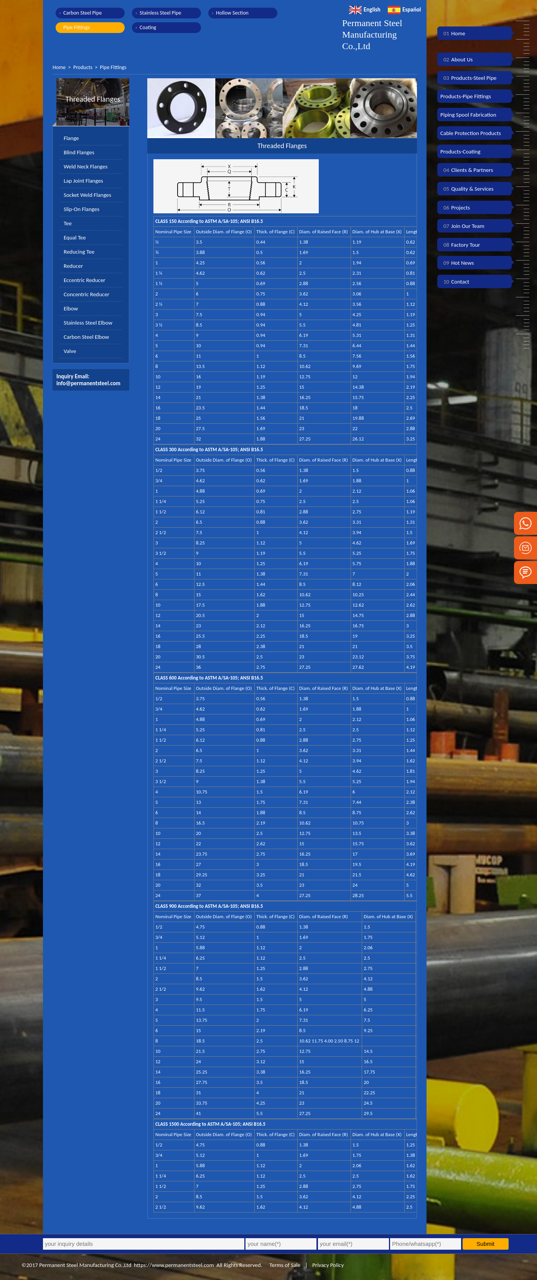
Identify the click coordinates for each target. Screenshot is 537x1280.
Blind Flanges (79, 152)
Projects (455, 207)
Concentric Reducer (86, 294)
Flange (71, 138)
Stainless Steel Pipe (160, 13)
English (365, 9)
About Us (456, 59)
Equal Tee (75, 237)
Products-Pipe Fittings (465, 96)
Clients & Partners (466, 170)
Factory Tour (460, 244)
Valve (70, 351)
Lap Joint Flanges (83, 180)
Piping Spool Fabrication (468, 114)
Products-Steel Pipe (468, 77)
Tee (68, 223)
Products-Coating (460, 151)
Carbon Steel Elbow (86, 336)
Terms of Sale (284, 1265)
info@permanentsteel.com (88, 383)
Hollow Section (232, 13)
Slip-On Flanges (81, 209)
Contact (454, 281)
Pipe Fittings (76, 27)
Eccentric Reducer (84, 280)
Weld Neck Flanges (85, 166)
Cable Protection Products (470, 133)
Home (59, 67)
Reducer (73, 265)
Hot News (457, 262)
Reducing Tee (79, 251)
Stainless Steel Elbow (88, 322)
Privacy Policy (328, 1265)
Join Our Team (462, 226)
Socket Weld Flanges (87, 194)
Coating (148, 27)
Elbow (71, 308)
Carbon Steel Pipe (82, 13)
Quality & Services (467, 188)
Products (82, 67)
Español (404, 9)
